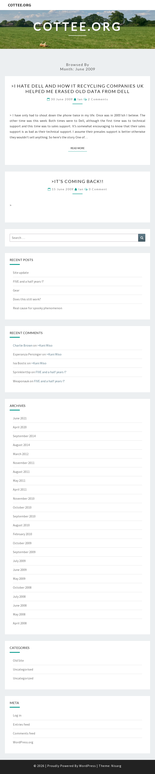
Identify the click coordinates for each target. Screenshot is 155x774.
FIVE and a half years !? (28, 281)
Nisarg (116, 766)
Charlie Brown (22, 345)
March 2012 (20, 454)
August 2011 (21, 472)
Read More (79, 148)
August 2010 (21, 525)
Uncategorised (23, 669)
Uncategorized (23, 678)
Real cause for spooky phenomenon (37, 308)
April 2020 (20, 427)
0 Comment (98, 189)
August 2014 (21, 445)
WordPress (87, 766)
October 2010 (22, 507)
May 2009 (19, 579)
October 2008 (22, 587)
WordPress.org (23, 742)
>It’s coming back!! (77, 181)
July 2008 (19, 596)
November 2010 (24, 498)
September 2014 (24, 436)
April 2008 (20, 623)
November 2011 (24, 463)
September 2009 (24, 552)
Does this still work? (27, 299)
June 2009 (20, 570)
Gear (16, 290)
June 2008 (20, 605)
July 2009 (19, 561)
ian (80, 99)
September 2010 (24, 516)
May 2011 (19, 480)
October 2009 (22, 543)
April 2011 (20, 489)
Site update (21, 273)
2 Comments (98, 99)
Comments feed (24, 733)
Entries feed (21, 724)
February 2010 (22, 534)
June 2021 (20, 418)
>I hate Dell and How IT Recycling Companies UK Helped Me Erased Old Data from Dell (77, 88)
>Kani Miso (44, 345)
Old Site (18, 660)
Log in (17, 715)
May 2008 (19, 614)
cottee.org (19, 4)
